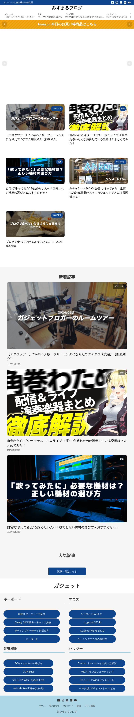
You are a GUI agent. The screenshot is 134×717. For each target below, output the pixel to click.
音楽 (79, 705)
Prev (4, 24)
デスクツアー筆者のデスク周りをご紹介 (116, 15)
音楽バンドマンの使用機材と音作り (50, 15)
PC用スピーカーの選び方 (28, 663)
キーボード (32, 639)
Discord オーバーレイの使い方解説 (97, 663)
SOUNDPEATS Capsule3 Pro (28, 680)
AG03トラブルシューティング (97, 671)
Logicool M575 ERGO (92, 630)
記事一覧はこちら (67, 571)
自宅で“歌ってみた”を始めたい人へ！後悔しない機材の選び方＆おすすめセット (35, 190)
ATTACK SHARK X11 (92, 613)
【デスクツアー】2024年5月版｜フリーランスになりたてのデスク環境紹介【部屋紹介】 (35, 137)
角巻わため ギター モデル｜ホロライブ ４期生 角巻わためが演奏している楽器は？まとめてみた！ (98, 139)
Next (129, 24)
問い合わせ (54, 705)
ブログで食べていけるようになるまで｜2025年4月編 (34, 244)
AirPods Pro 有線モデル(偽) (28, 688)
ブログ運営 (89, 705)
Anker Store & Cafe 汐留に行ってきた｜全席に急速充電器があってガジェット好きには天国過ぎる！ (98, 192)
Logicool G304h (92, 622)
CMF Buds (28, 671)
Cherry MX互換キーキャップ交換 (31, 622)
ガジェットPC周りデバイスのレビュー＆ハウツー (20, 15)
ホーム (42, 705)
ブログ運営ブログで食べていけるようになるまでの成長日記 (84, 15)
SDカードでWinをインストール (97, 680)
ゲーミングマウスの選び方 (92, 639)
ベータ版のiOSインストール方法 (97, 688)
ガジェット (68, 705)
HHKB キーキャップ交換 (31, 613)
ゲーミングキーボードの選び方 (32, 630)
